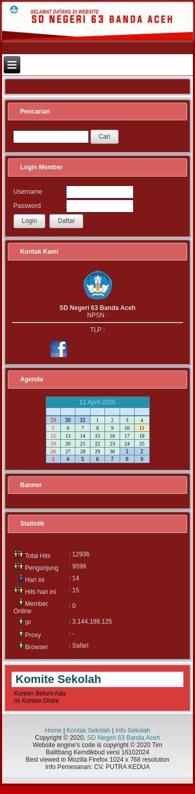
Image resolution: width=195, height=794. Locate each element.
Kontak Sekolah (88, 730)
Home (53, 730)
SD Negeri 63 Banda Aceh (123, 737)
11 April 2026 (97, 402)
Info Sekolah (132, 730)
